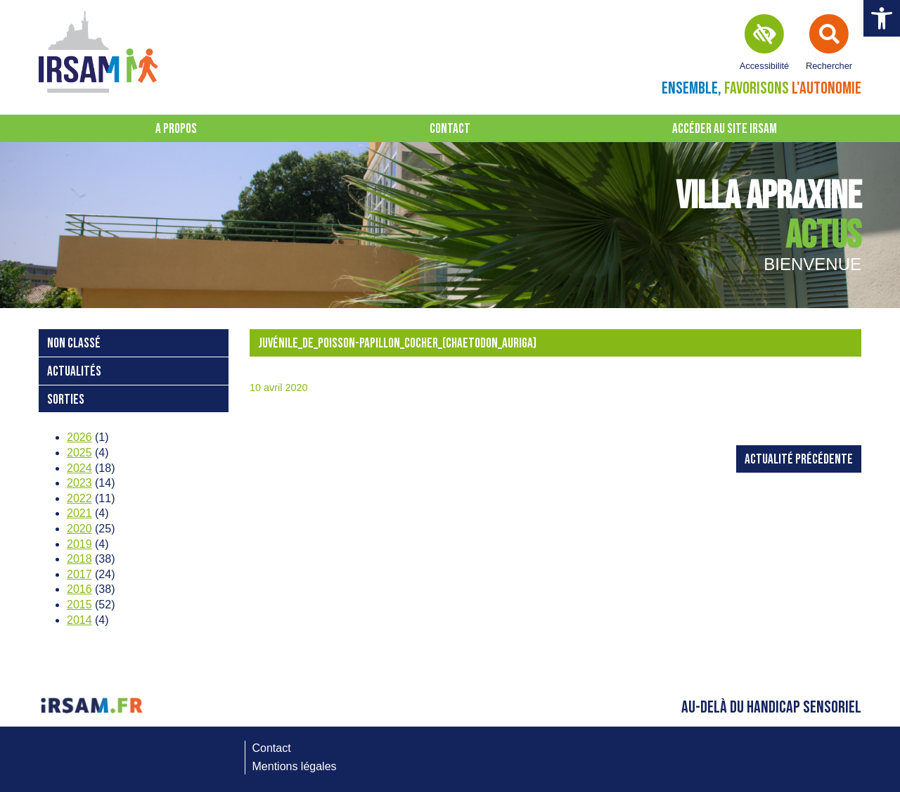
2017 (79, 574)
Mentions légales (294, 766)
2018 (79, 559)
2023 (79, 483)
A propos (176, 129)
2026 (79, 437)
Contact (450, 129)
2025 (79, 453)
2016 (79, 589)
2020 (79, 529)
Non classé (74, 344)
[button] (881, 18)
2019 (79, 544)
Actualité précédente (799, 460)
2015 (79, 605)
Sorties (65, 400)
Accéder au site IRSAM (724, 129)
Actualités (74, 372)
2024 (79, 468)
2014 (79, 620)
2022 (79, 498)
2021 (79, 513)
